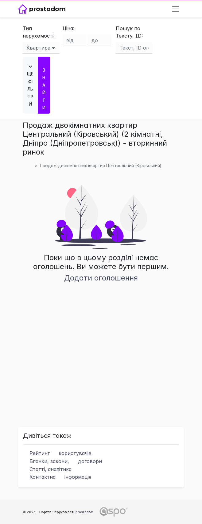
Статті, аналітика (47, 469)
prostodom (85, 512)
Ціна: (68, 28)
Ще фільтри (30, 85)
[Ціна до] (99, 40)
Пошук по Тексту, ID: (129, 32)
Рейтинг (57, 453)
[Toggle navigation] (175, 9)
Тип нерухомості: (39, 32)
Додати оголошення (101, 277)
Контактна (57, 477)
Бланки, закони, (62, 461)
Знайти (44, 85)
